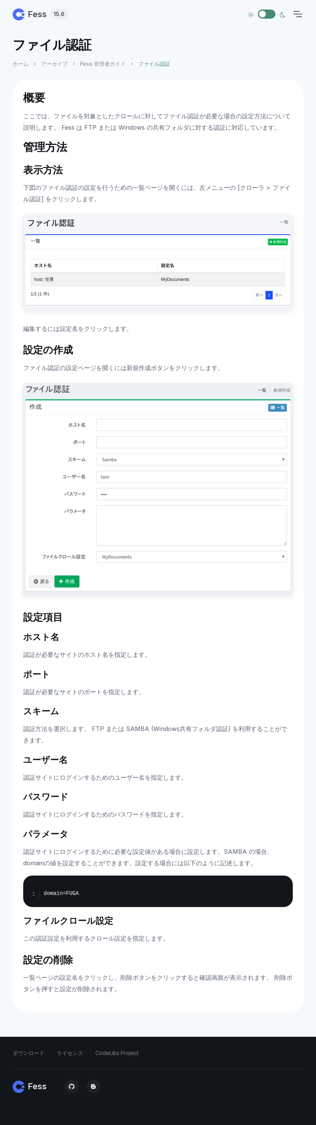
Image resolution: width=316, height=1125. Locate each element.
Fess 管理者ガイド (103, 63)
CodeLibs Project (117, 1053)
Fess (41, 14)
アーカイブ (54, 63)
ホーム (20, 63)
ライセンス (70, 1053)
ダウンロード (28, 1053)
